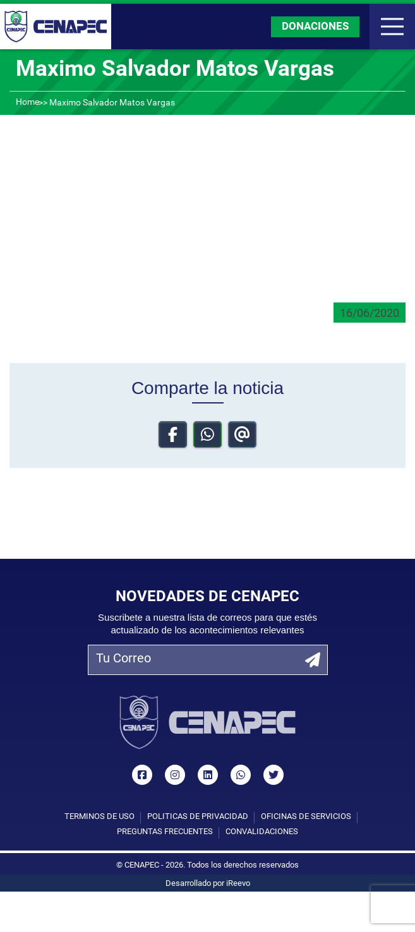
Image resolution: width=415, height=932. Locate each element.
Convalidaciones (262, 832)
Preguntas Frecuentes (165, 832)
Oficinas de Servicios (306, 817)
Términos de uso (99, 817)
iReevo (238, 884)
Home (27, 102)
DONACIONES (315, 26)
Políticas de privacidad (197, 817)
